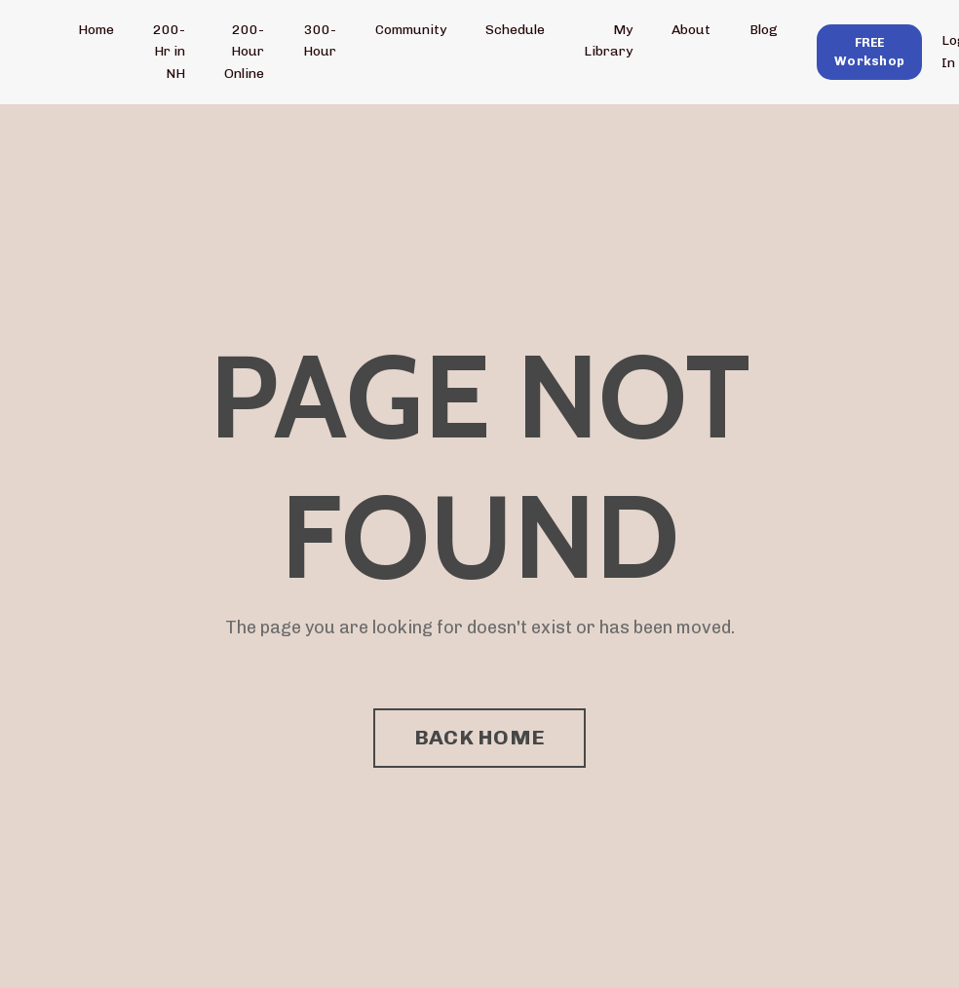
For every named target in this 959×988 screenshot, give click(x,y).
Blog (763, 29)
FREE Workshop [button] (869, 51)
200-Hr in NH (169, 51)
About (690, 29)
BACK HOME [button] (479, 737)
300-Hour (319, 40)
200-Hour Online (244, 51)
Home (96, 29)
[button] (869, 51)
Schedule (515, 29)
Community (410, 29)
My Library (608, 40)
